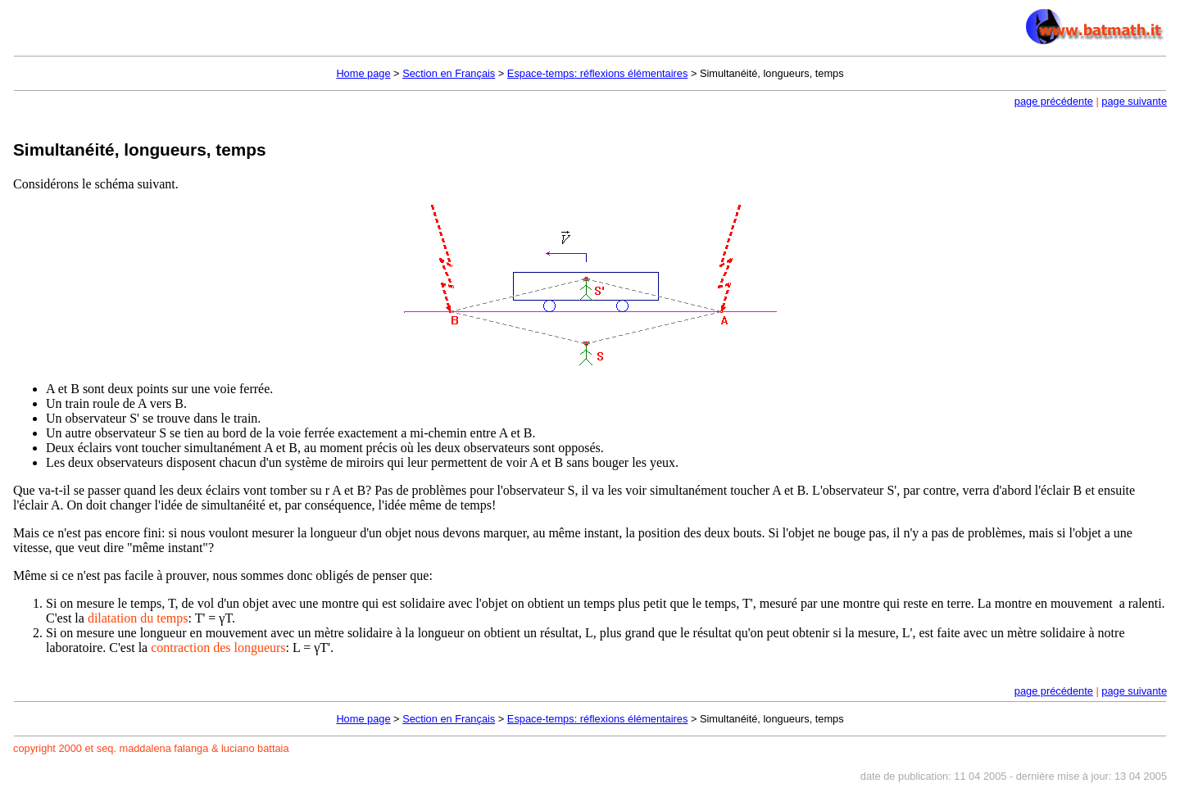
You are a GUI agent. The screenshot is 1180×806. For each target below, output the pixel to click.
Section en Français (448, 73)
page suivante (1134, 101)
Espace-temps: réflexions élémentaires (597, 73)
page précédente (1053, 101)
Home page (363, 73)
